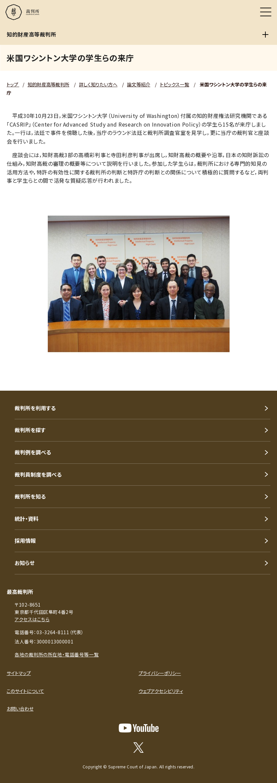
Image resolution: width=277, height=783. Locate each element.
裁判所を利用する (35, 408)
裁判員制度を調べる (38, 474)
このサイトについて (25, 691)
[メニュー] (266, 12)
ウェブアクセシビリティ (161, 691)
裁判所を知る (30, 496)
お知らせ (25, 563)
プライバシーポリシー (160, 673)
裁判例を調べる (33, 452)
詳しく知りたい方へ (98, 84)
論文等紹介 (138, 84)
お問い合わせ (20, 708)
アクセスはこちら (32, 619)
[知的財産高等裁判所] (265, 35)
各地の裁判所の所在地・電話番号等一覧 (57, 654)
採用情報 (25, 540)
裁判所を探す (30, 430)
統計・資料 (26, 519)
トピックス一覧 (174, 84)
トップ (13, 84)
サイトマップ (19, 673)
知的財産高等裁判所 (48, 84)
